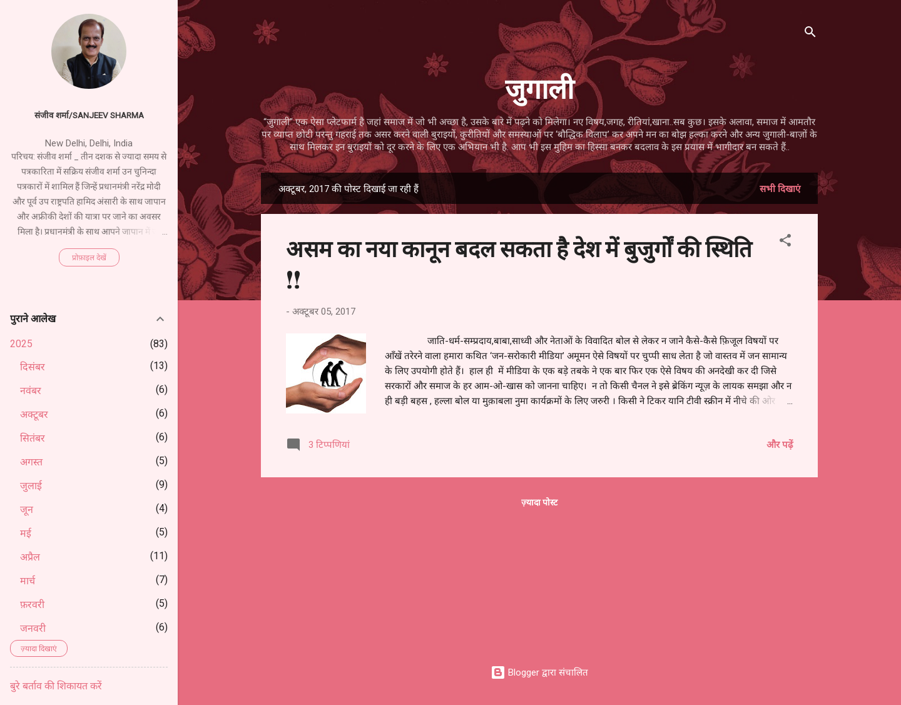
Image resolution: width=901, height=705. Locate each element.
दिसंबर (32, 367)
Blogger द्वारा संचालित (539, 672)
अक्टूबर (34, 414)
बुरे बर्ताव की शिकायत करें (56, 686)
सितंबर (32, 438)
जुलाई (31, 486)
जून (26, 509)
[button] (785, 242)
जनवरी (33, 628)
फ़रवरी (32, 605)
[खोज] (810, 34)
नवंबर (30, 391)
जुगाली (539, 87)
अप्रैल (30, 557)
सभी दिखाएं (780, 189)
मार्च (27, 581)
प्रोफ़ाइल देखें (89, 257)
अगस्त (31, 462)
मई (25, 533)
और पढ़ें (779, 444)
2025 (21, 344)
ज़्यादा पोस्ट (539, 502)
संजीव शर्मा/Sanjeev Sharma (89, 115)
